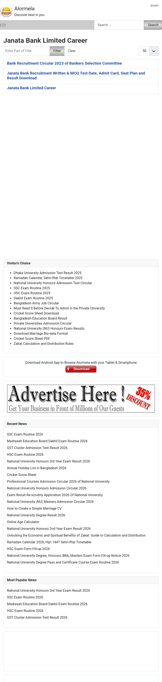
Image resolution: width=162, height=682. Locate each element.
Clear (72, 51)
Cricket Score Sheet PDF (32, 339)
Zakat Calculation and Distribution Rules (44, 344)
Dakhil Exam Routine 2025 (33, 298)
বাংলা (154, 6)
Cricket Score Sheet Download (36, 313)
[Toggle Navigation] (2, 25)
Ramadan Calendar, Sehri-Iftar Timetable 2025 (48, 278)
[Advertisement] (81, 147)
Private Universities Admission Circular (43, 323)
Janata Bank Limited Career (31, 88)
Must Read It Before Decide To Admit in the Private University (59, 308)
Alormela (24, 9)
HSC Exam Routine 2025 (32, 293)
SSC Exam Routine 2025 (32, 288)
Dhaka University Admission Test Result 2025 (47, 273)
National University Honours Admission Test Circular (53, 283)
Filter (57, 51)
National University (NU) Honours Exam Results (49, 328)
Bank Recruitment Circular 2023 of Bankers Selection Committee (64, 63)
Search (153, 25)
